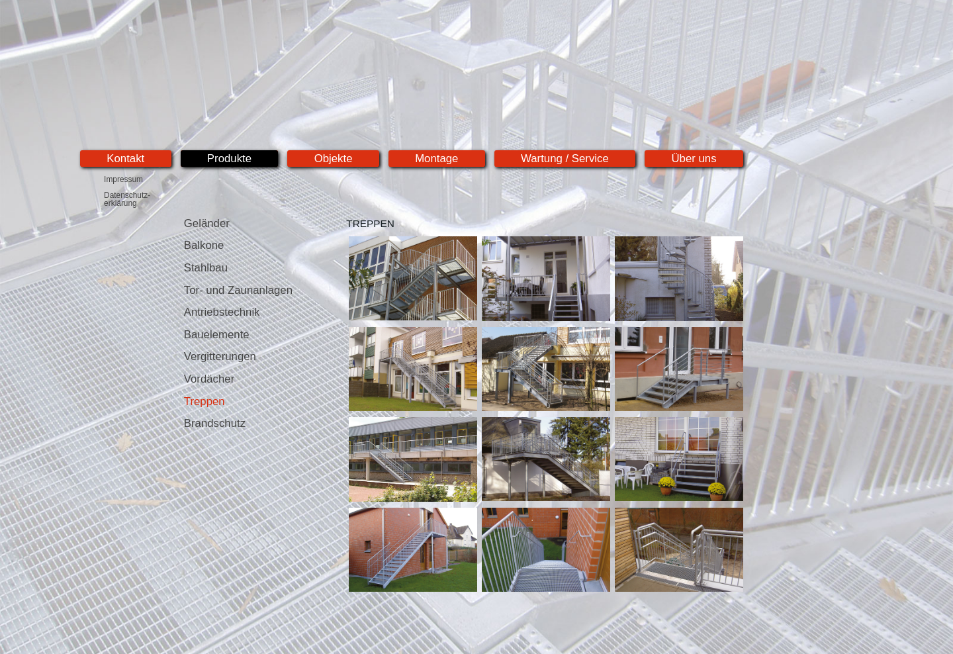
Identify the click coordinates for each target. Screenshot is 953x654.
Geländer (207, 223)
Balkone (204, 245)
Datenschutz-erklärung (127, 199)
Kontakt (125, 158)
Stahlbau (206, 267)
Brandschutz (215, 423)
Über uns (693, 158)
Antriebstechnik (222, 312)
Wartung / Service (565, 158)
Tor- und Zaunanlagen (238, 290)
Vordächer (209, 379)
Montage (436, 158)
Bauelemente (217, 334)
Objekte (333, 158)
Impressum (123, 179)
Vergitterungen (220, 356)
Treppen (204, 401)
